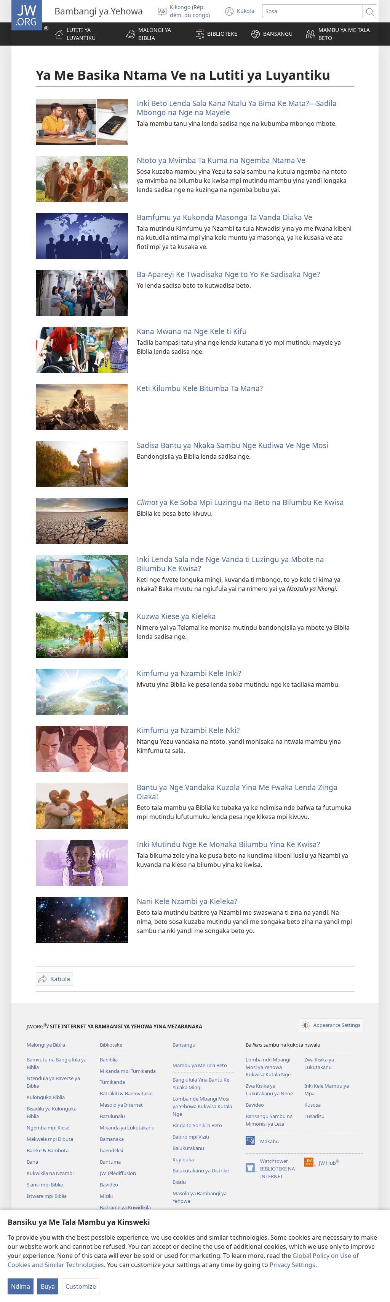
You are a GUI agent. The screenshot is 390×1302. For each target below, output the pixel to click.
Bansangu (184, 1044)
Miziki (106, 1196)
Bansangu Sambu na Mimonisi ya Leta (269, 1120)
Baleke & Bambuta (48, 1150)
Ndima (20, 1286)
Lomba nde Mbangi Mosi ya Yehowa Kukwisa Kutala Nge (202, 1106)
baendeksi (111, 1150)
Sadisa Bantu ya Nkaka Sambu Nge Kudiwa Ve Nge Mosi (232, 445)
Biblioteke (111, 1044)
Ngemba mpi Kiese (48, 1127)
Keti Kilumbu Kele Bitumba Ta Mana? (200, 388)
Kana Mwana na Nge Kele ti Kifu (192, 331)
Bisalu (179, 1181)
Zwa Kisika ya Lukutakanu (319, 1063)
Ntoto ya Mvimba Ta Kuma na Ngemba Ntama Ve (221, 160)
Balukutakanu (188, 1148)
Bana (32, 1161)
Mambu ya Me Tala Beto (200, 1065)
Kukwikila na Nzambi (50, 1173)
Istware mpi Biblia (47, 1196)
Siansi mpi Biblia (45, 1184)
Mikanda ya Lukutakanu (127, 1127)
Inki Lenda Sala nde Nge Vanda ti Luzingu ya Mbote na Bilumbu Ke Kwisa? (230, 563)
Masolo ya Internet (121, 1104)
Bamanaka (112, 1139)
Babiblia (109, 1059)
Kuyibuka (183, 1159)
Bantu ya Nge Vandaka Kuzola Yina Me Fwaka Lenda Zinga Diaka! (237, 791)
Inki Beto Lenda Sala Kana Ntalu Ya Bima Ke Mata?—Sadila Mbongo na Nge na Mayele (237, 107)
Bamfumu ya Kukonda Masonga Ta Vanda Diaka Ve (224, 217)
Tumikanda (112, 1082)
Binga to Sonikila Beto (197, 1125)
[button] (153, 34)
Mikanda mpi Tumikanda (128, 1071)
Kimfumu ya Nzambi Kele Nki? (188, 730)
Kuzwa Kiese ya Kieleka (176, 616)
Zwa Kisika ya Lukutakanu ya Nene (269, 1089)
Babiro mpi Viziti (191, 1136)
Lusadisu (314, 1116)
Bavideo (109, 1184)
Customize (81, 1286)
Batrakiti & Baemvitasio (126, 1093)
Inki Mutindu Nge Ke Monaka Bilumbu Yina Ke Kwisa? (228, 844)
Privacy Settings (292, 1265)
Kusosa (312, 1104)
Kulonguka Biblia (46, 1097)
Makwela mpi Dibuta (50, 1139)
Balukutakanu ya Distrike (201, 1170)
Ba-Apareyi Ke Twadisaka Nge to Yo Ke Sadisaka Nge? (228, 274)
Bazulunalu (112, 1116)
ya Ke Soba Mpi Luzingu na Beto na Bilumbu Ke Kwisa (240, 502)
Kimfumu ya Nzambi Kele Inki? (189, 673)
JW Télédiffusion (118, 1173)
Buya (48, 1286)
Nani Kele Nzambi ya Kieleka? (187, 901)
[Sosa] (312, 11)
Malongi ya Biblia (46, 1044)
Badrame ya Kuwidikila (125, 1207)
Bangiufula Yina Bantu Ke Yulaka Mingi (201, 1083)
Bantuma (110, 1161)
